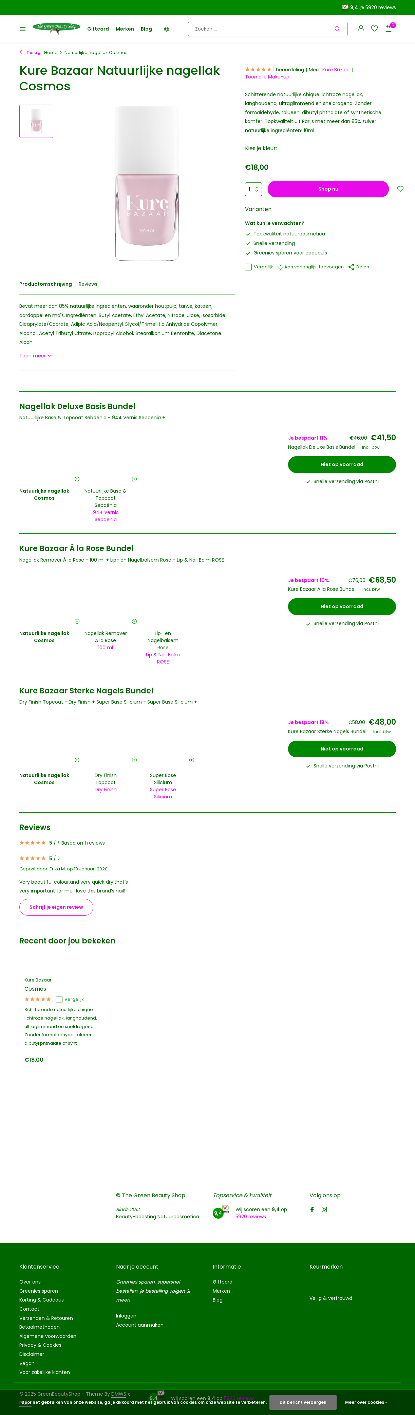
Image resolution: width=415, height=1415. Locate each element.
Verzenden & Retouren (46, 1318)
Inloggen (126, 1315)
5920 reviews (380, 7)
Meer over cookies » (366, 1402)
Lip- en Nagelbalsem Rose (163, 640)
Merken (125, 28)
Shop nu (328, 188)
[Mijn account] (361, 29)
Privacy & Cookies (40, 1345)
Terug (30, 52)
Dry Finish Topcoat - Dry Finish (55, 701)
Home (53, 52)
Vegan (27, 1363)
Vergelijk (259, 267)
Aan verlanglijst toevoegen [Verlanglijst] (310, 267)
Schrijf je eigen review (56, 907)
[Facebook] (312, 1210)
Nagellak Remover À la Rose (105, 637)
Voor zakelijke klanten (44, 1372)
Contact (29, 1309)
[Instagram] (324, 1210)
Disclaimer (31, 1354)
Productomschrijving (45, 284)
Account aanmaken (140, 1325)
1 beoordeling (274, 69)
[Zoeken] (267, 29)
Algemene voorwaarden (47, 1336)
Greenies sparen (38, 1291)
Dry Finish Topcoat (106, 779)
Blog (146, 28)
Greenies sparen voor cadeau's (286, 252)
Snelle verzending (270, 243)
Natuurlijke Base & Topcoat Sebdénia (105, 498)
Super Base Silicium (163, 779)
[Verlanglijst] (374, 29)
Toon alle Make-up (267, 76)
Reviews (88, 284)
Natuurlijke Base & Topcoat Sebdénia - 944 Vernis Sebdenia (90, 417)
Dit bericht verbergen (303, 1402)
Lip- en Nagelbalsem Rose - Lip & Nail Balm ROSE (167, 559)
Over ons (30, 1281)
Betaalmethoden (39, 1327)
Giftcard (98, 28)
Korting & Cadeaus (41, 1299)
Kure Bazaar (336, 69)
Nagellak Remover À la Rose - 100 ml (62, 559)
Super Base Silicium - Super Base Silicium (144, 701)
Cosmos (35, 989)
